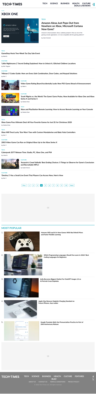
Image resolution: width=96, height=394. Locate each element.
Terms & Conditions (57, 382)
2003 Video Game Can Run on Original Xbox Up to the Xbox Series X (29, 143)
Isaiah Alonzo (26, 168)
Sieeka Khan (26, 102)
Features (79, 376)
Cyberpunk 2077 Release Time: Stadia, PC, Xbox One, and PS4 (26, 153)
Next (72, 186)
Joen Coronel (47, 38)
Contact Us (43, 382)
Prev (24, 186)
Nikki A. (24, 87)
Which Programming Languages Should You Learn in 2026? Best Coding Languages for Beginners (66, 257)
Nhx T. (5, 76)
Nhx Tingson (6, 66)
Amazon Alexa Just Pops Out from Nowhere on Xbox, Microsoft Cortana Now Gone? (62, 26)
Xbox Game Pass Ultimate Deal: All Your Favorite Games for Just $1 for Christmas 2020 (36, 123)
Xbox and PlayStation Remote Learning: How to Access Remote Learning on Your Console (57, 110)
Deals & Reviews (82, 6)
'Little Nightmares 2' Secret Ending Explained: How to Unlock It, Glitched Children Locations (38, 64)
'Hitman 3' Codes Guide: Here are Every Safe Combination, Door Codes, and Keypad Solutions (39, 74)
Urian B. (5, 155)
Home (2, 11)
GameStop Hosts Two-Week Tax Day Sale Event (20, 54)
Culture (86, 4)
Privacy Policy (73, 382)
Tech (44, 4)
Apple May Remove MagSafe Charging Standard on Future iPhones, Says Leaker (56, 303)
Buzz (54, 379)
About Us (32, 382)
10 (66, 186)
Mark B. (5, 56)
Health (75, 4)
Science (54, 4)
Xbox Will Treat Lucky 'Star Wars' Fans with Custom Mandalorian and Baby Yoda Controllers (38, 133)
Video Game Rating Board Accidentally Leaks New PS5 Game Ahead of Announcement (56, 84)
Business (65, 4)
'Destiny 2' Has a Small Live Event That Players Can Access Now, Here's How (32, 176)
